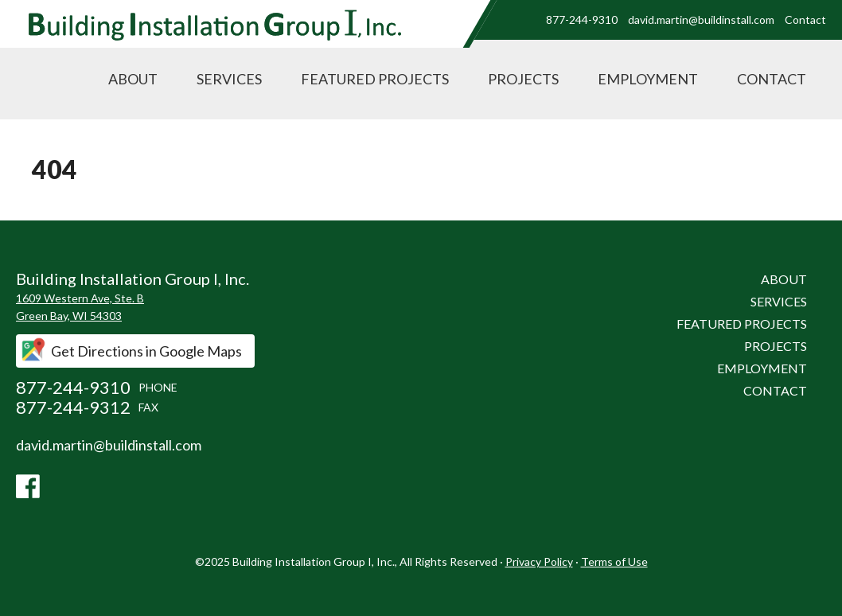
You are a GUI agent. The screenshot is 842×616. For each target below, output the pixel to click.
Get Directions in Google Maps (146, 351)
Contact (805, 19)
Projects (523, 79)
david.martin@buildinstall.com (701, 19)
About (133, 79)
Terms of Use (614, 561)
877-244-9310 (582, 19)
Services (229, 79)
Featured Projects (375, 79)
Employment (648, 79)
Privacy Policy (539, 561)
